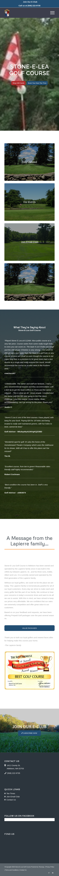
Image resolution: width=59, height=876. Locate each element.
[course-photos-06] (29, 242)
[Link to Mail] (53, 873)
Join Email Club (13, 797)
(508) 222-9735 (34, 6)
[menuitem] (30, 2)
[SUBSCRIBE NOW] (29, 733)
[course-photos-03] (29, 202)
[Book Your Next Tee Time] (37, 83)
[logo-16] (24, 13)
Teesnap (41, 867)
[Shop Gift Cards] (18, 83)
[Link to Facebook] (49, 873)
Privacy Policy (50, 867)
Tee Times (11, 793)
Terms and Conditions (11, 870)
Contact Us (11, 800)
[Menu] (51, 13)
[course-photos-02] (29, 162)
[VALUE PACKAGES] (29, 628)
